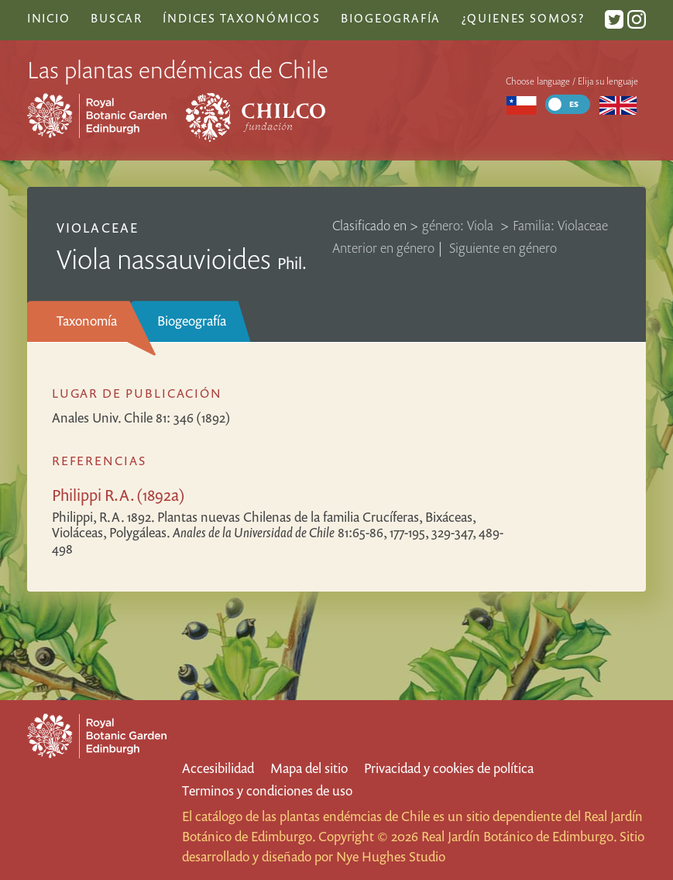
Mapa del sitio (309, 768)
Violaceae (97, 227)
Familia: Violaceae (560, 225)
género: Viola (459, 225)
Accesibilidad (218, 768)
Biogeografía (191, 321)
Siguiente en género (503, 248)
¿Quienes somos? (523, 18)
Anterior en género (383, 248)
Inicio (48, 18)
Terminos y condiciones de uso (267, 790)
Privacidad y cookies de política (449, 768)
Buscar (116, 18)
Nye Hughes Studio (390, 856)
